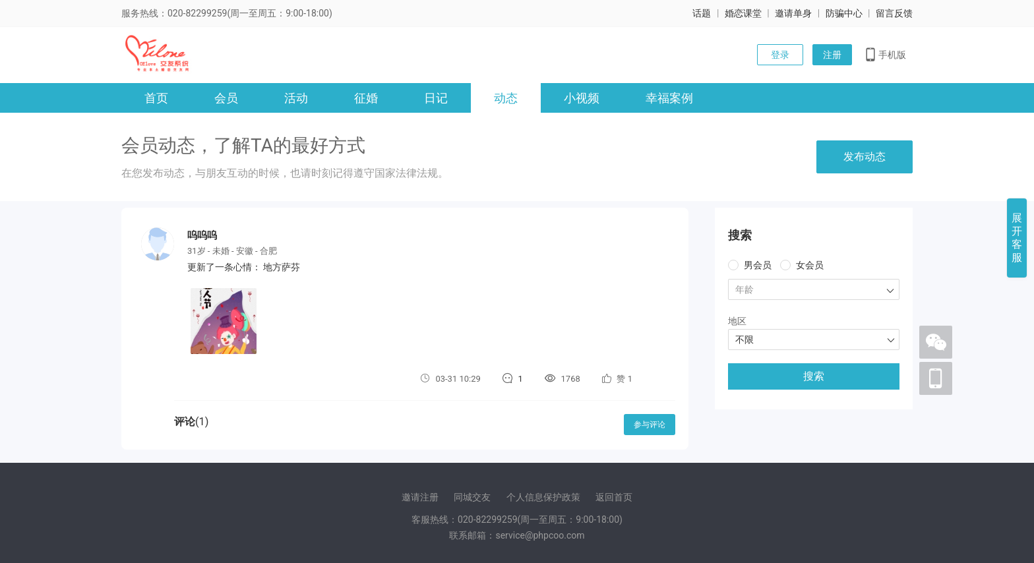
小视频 (581, 98)
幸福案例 (669, 98)
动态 (506, 98)
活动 (296, 98)
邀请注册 (420, 497)
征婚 (366, 98)
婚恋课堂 (743, 13)
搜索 (813, 376)
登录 (780, 54)
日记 (436, 98)
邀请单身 (793, 13)
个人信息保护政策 (543, 497)
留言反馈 (894, 13)
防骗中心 (844, 13)
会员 (226, 98)
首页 (156, 98)
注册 (832, 54)
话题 (701, 13)
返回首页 (613, 497)
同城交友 (472, 497)
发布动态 (864, 156)
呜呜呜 (202, 235)
